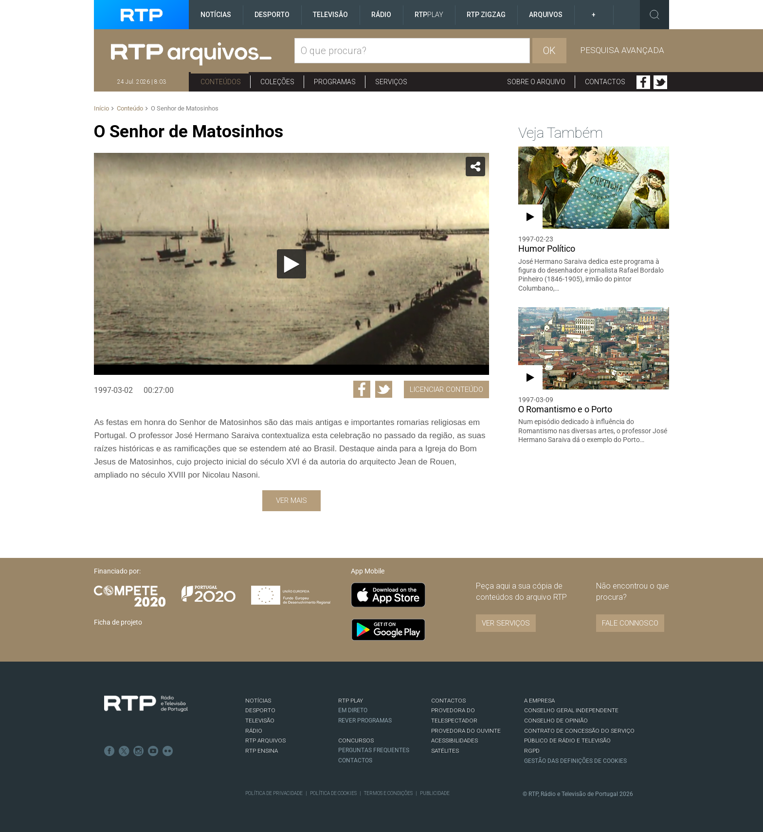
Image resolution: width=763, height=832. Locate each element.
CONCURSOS (356, 740)
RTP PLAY (350, 700)
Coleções (277, 82)
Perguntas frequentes (373, 750)
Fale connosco (630, 623)
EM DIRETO (352, 710)
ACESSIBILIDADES (454, 740)
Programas (335, 82)
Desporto (272, 14)
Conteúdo (130, 108)
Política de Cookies (333, 793)
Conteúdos (220, 82)
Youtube (153, 751)
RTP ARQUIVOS (265, 740)
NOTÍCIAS (258, 700)
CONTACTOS (448, 700)
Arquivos (546, 14)
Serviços (391, 82)
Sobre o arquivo (536, 82)
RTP (429, 14)
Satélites (445, 750)
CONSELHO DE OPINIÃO (556, 720)
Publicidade (435, 793)
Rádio (381, 14)
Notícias (215, 14)
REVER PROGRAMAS (365, 720)
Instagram (138, 751)
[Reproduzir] (291, 263)
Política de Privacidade (274, 793)
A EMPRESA (539, 700)
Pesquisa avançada (622, 50)
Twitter (660, 82)
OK (549, 50)
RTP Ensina (261, 750)
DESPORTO (260, 710)
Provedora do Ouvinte (466, 730)
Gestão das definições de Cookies (575, 761)
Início (101, 108)
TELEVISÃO (259, 720)
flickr (168, 751)
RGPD (532, 750)
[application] (291, 264)
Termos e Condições (388, 793)
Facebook (643, 82)
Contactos (605, 82)
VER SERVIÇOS (506, 623)
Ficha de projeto (118, 622)
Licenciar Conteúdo (446, 389)
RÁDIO (253, 730)
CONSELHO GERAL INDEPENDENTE (571, 710)
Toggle (654, 14)
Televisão (330, 14)
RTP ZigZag (486, 14)
